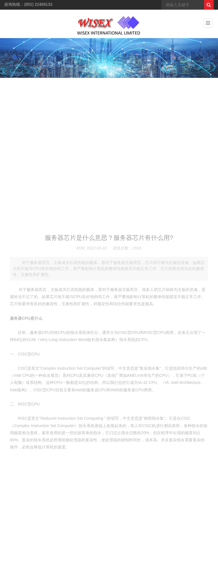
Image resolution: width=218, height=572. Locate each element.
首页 (170, 91)
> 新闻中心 (184, 91)
